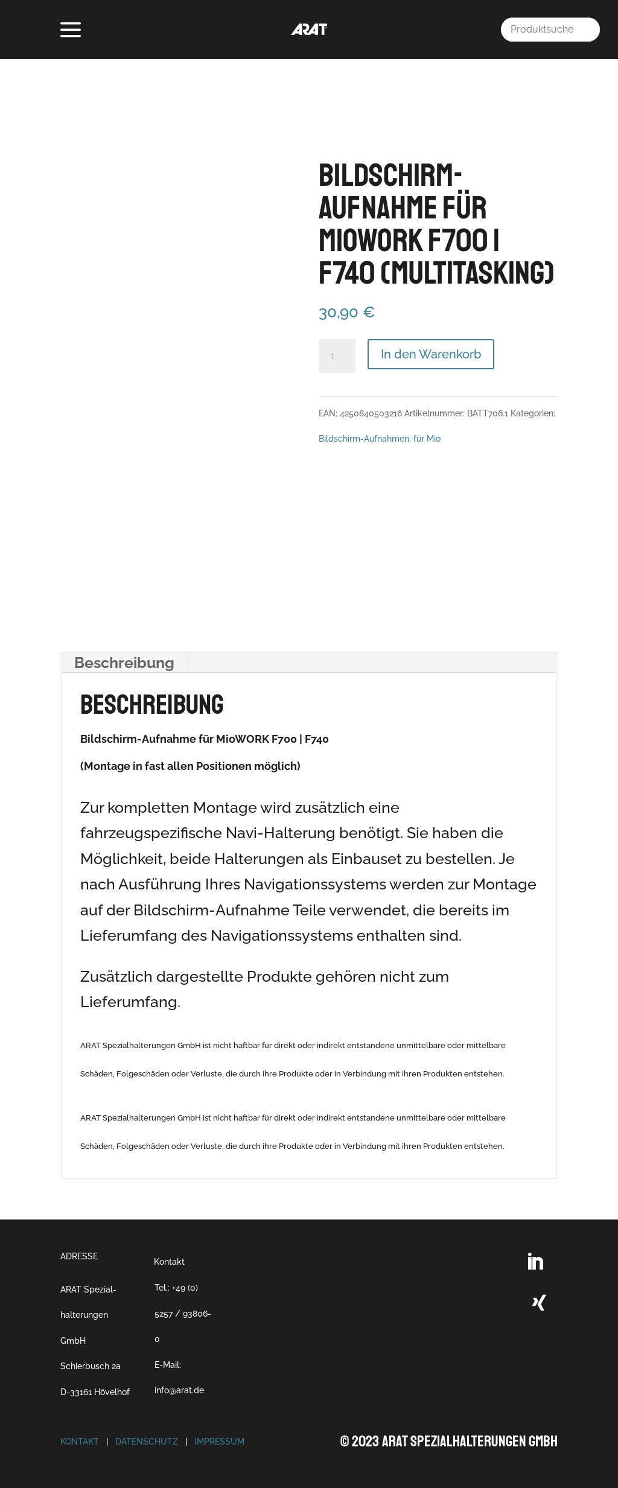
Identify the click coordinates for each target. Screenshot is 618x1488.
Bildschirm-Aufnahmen (364, 439)
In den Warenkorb (431, 354)
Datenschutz (146, 1441)
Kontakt (169, 1262)
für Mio (427, 439)
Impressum (219, 1441)
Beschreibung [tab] (124, 662)
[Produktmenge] (337, 356)
